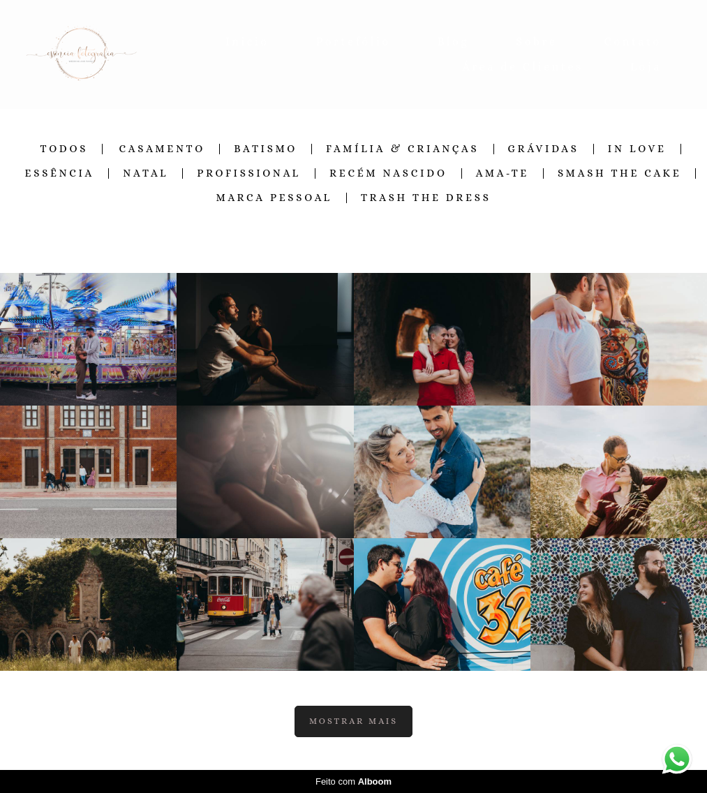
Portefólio (353, 41)
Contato (633, 41)
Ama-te (502, 173)
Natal (145, 173)
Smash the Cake (619, 173)
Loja (646, 66)
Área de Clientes (523, 66)
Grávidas (543, 149)
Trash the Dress (426, 198)
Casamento (162, 149)
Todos (64, 149)
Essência (60, 173)
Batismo (265, 149)
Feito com (353, 781)
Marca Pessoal (274, 198)
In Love (637, 149)
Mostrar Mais (353, 721)
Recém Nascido (388, 173)
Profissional (249, 173)
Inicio (247, 41)
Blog (454, 41)
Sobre (537, 41)
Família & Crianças (402, 149)
